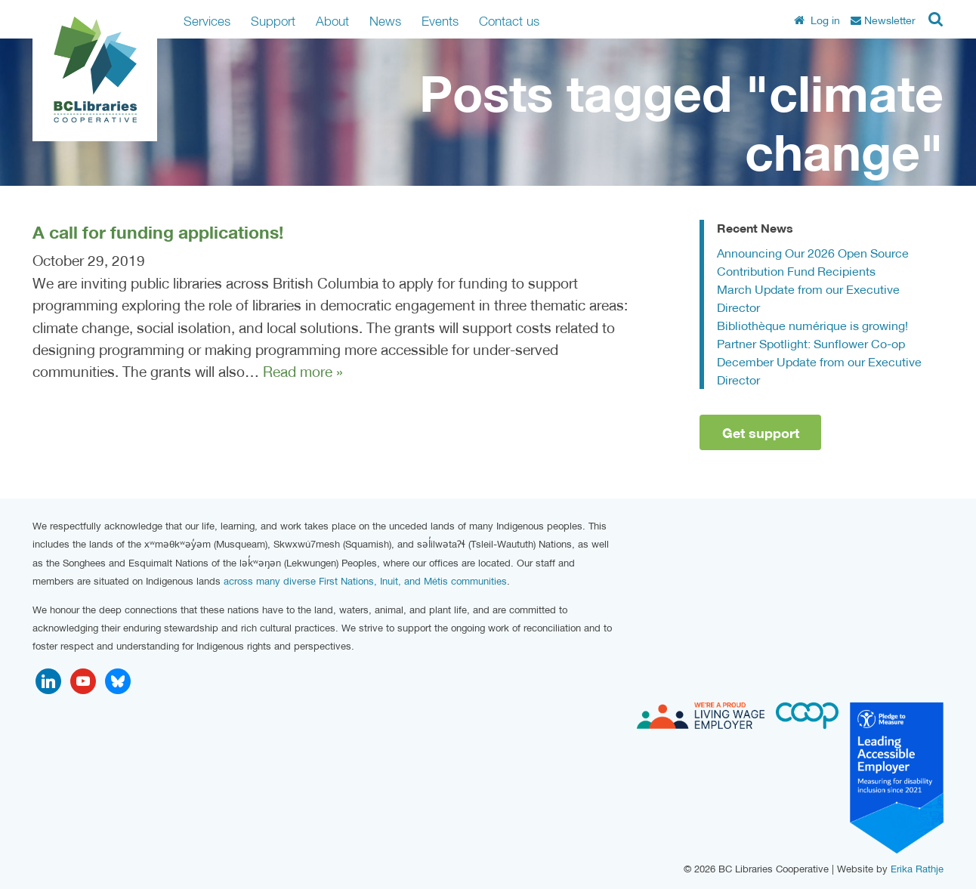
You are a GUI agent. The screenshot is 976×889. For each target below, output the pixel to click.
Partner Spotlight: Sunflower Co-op (811, 343)
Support (273, 21)
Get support (760, 432)
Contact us (509, 21)
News (385, 21)
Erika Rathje (917, 869)
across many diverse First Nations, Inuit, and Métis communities (365, 581)
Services (207, 21)
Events (440, 21)
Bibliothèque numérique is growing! (812, 325)
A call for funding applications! (157, 231)
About (332, 21)
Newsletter (883, 20)
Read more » (303, 371)
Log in (817, 20)
